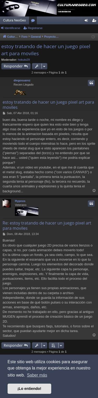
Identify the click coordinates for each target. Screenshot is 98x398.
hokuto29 (24, 59)
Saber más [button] (37, 375)
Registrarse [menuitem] (95, 21)
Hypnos (20, 201)
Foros (34, 21)
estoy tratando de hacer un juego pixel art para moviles (45, 50)
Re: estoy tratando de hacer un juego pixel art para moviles (47, 225)
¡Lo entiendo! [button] (29, 388)
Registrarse (35, 28)
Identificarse (12, 28)
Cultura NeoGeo (14, 20)
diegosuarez (22, 80)
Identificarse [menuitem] (87, 21)
